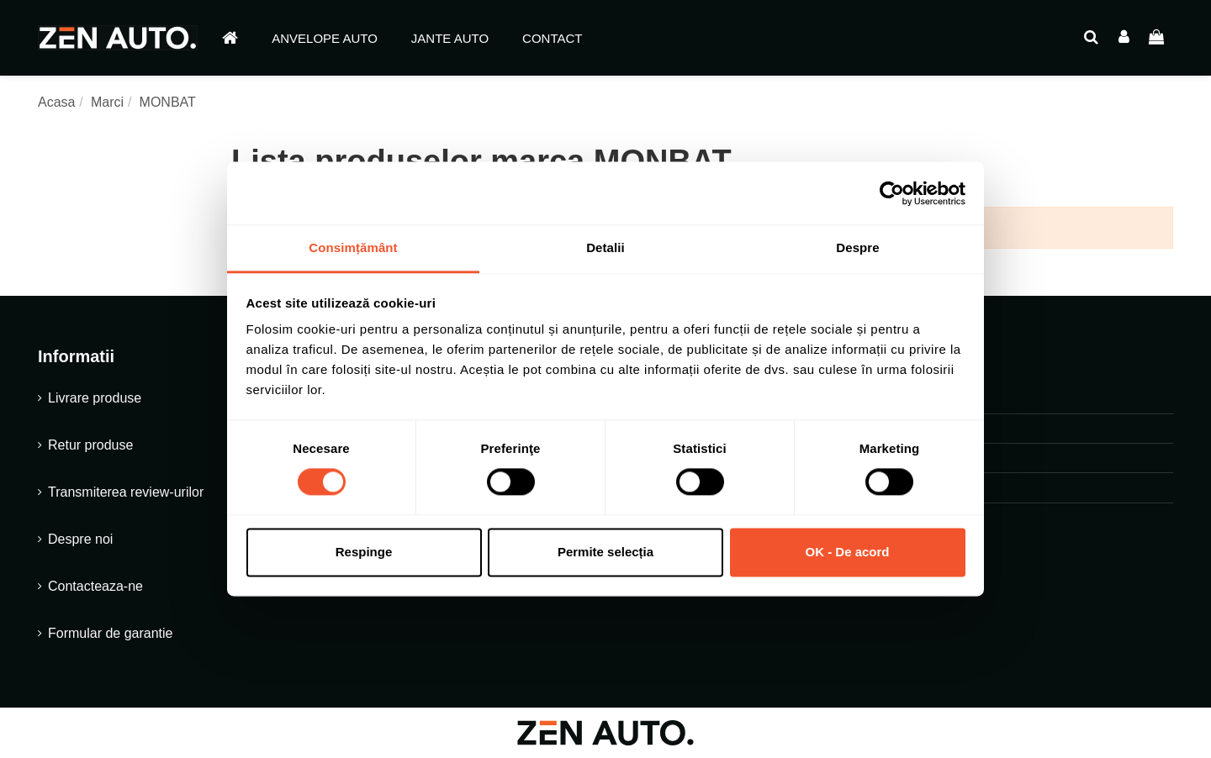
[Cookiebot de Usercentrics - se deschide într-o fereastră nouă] (891, 193)
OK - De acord (847, 552)
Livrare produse (94, 398)
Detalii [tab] (605, 247)
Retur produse (90, 445)
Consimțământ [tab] (353, 247)
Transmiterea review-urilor (126, 492)
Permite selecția (605, 552)
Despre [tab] (857, 247)
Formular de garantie (110, 633)
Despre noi (80, 539)
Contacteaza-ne (95, 586)
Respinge (364, 552)
